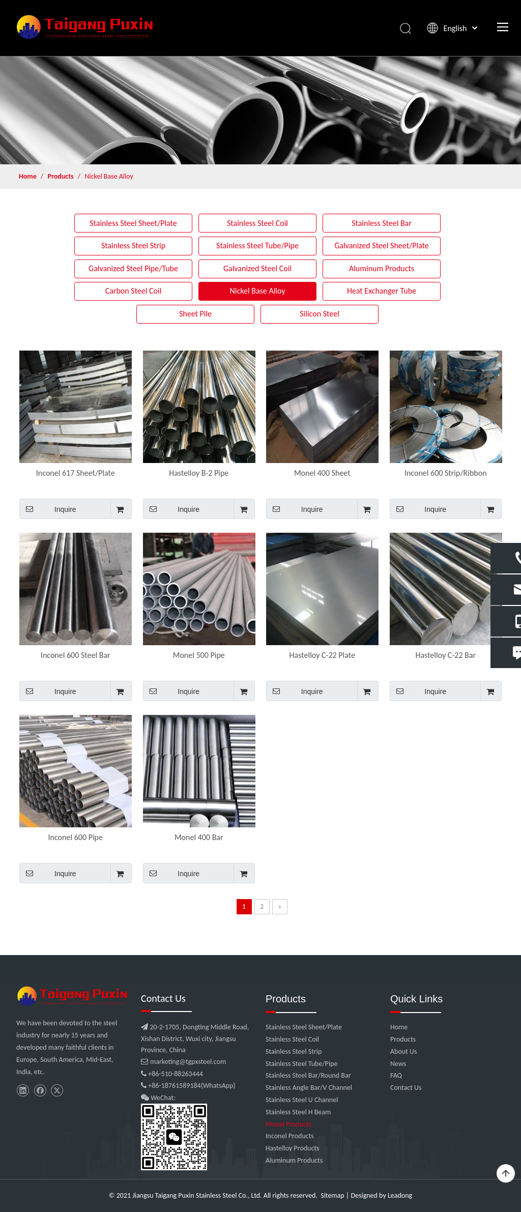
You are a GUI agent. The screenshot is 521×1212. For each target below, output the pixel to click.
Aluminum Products (381, 268)
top (506, 1174)
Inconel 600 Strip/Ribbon (445, 473)
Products (403, 1039)
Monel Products (288, 1124)
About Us (403, 1051)
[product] (260, 110)
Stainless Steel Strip (133, 245)
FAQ (396, 1075)
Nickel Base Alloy (257, 291)
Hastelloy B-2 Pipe (198, 473)
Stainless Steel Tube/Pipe (257, 245)
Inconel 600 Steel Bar (75, 655)
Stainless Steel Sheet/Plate (133, 223)
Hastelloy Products (293, 1148)
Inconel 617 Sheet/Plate (75, 473)
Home (399, 1027)
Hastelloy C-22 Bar (445, 655)
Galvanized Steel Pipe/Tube (133, 268)
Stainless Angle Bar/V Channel (309, 1087)
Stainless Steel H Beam (298, 1112)
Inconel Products (290, 1136)
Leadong (400, 1195)
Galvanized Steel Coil (257, 268)
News (398, 1063)
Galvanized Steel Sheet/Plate (381, 245)
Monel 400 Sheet (322, 473)
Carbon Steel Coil (133, 291)
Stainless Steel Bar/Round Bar (308, 1075)
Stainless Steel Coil (257, 223)
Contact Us (406, 1087)
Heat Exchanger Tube (381, 291)
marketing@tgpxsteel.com (183, 1061)
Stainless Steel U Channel (302, 1099)
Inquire (47, 509)
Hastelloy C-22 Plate (322, 655)
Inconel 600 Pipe (75, 837)
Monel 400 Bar (199, 837)
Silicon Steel (319, 314)
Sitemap (332, 1195)
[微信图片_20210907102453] (73, 996)
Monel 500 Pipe (199, 655)
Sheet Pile (195, 314)
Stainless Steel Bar (382, 223)
